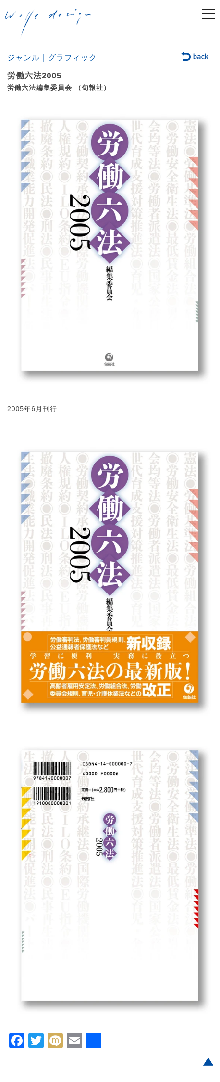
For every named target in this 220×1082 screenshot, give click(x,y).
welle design (48, 24)
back (195, 57)
